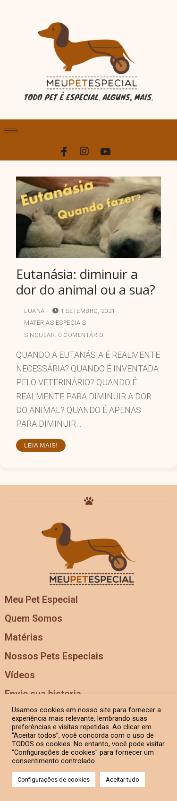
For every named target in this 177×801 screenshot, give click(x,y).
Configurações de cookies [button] (53, 779)
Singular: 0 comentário (59, 334)
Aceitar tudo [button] (122, 779)
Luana (30, 310)
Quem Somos (33, 618)
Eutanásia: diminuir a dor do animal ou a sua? (85, 282)
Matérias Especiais (51, 322)
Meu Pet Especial (41, 599)
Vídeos (20, 675)
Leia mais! (41, 445)
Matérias (24, 637)
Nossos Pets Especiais (54, 656)
